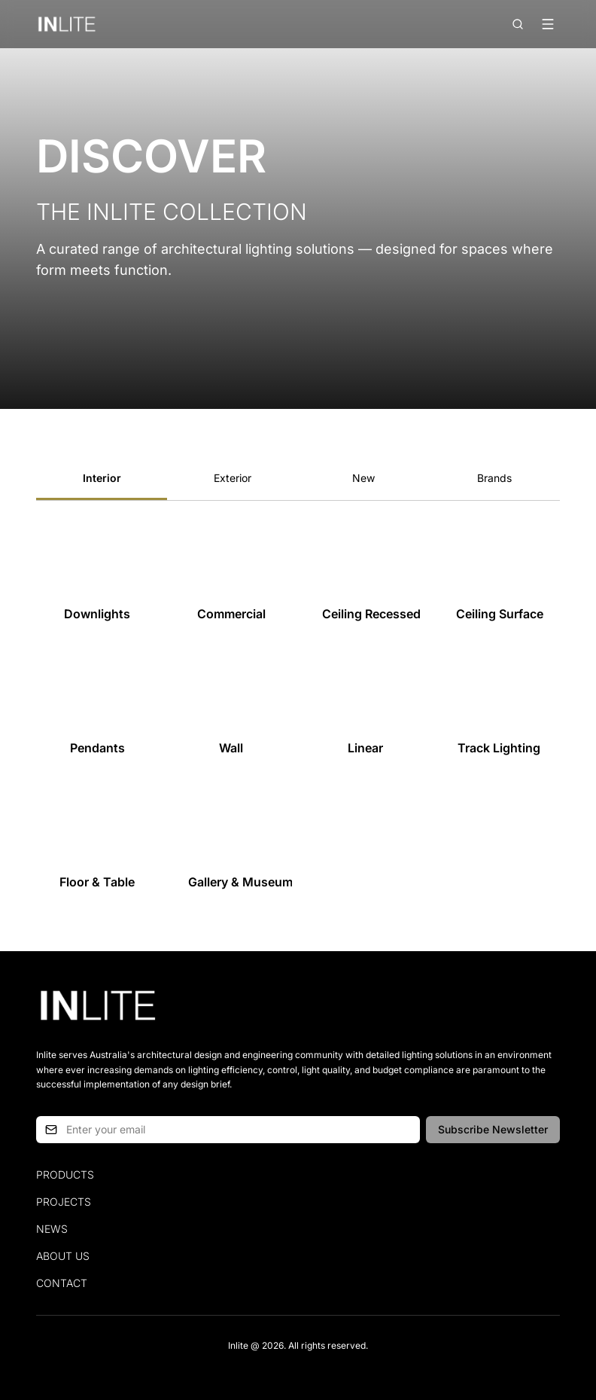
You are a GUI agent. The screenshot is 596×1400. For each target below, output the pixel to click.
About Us (63, 1255)
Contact (61, 1282)
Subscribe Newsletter (493, 1129)
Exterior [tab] (232, 477)
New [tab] (363, 477)
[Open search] (518, 24)
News (52, 1228)
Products (65, 1174)
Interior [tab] (102, 477)
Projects (63, 1201)
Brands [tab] (494, 477)
